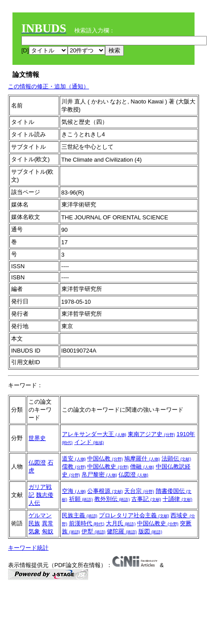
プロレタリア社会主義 (134, 515)
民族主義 (79, 515)
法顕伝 (176, 458)
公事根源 (105, 491)
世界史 (37, 438)
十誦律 (177, 499)
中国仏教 (105, 458)
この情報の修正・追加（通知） (48, 86)
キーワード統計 (28, 547)
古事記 (146, 499)
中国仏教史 (108, 466)
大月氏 (121, 523)
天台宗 (139, 491)
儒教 (74, 466)
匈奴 (47, 531)
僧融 (142, 466)
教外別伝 (112, 499)
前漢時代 (87, 523)
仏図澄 (37, 462)
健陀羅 (122, 531)
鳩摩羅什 (142, 458)
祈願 (81, 499)
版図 (150, 531)
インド (89, 442)
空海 (74, 491)
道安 (74, 458)
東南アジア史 (151, 434)
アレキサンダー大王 (94, 434)
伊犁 (93, 531)
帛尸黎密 (99, 474)
